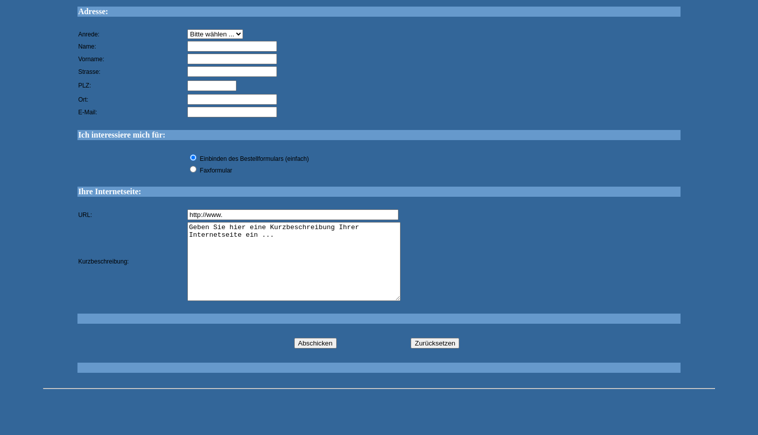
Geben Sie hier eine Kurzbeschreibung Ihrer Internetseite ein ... (306, 269)
